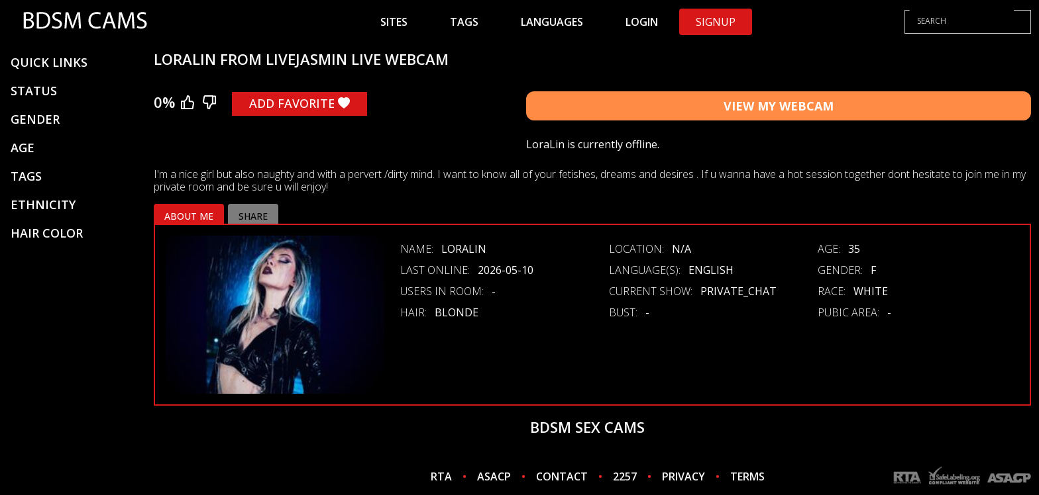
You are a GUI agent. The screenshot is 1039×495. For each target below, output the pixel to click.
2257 (625, 476)
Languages (552, 22)
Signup (716, 22)
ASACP (494, 476)
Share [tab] (253, 216)
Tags (464, 22)
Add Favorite (299, 103)
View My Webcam (779, 106)
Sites (394, 22)
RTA (441, 476)
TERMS (747, 476)
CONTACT (562, 476)
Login (642, 22)
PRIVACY (683, 476)
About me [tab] (188, 216)
